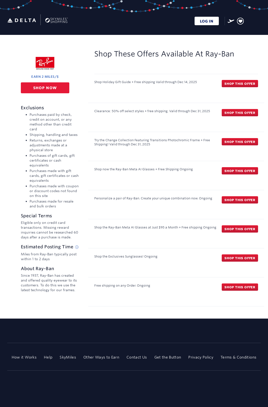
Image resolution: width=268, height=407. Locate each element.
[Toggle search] (249, 20)
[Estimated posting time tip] (77, 247)
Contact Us (136, 357)
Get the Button (167, 357)
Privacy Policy (200, 357)
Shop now (45, 88)
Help (48, 357)
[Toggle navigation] (257, 20)
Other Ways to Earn (101, 357)
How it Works (24, 357)
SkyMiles (68, 357)
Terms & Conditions (238, 357)
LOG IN (206, 21)
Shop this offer (239, 84)
